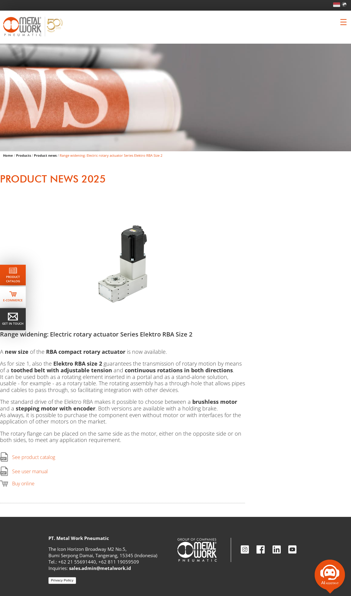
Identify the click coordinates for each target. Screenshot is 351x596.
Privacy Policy (62, 580)
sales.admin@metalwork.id (100, 568)
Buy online (23, 483)
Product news (45, 155)
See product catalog (33, 457)
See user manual (30, 471)
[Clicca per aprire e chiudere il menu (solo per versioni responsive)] (343, 22)
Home (8, 155)
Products (23, 155)
